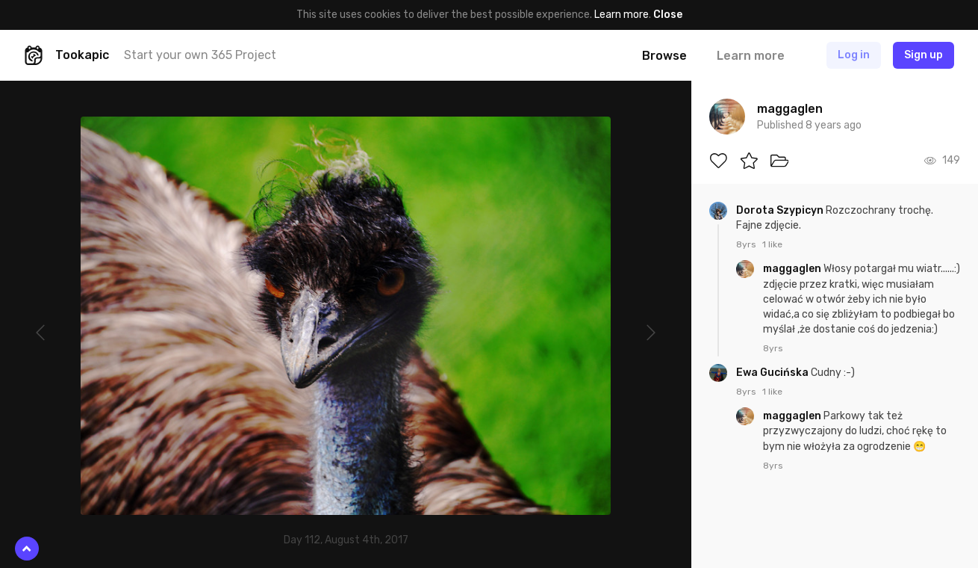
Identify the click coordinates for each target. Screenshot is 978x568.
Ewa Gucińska (773, 372)
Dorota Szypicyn (781, 210)
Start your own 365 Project (200, 55)
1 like (772, 244)
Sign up (923, 55)
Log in (854, 55)
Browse (664, 56)
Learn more (621, 14)
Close (667, 14)
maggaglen (793, 268)
